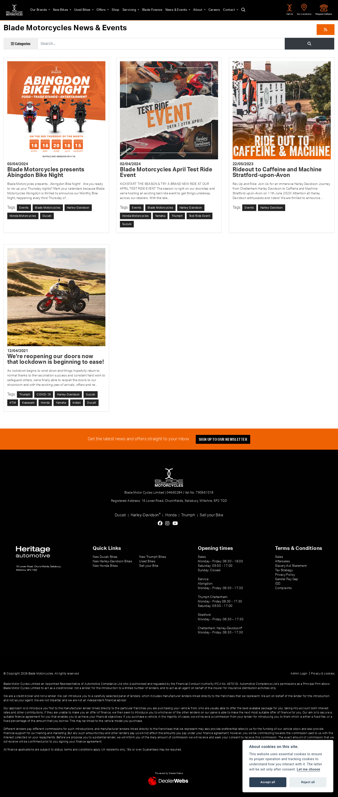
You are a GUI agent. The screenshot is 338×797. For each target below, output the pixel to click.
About (197, 9)
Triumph (188, 515)
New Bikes (60, 9)
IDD (277, 583)
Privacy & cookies (322, 673)
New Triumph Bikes (152, 557)
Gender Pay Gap (286, 579)
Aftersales (282, 561)
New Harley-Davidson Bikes (112, 561)
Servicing (128, 9)
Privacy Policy (285, 574)
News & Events (175, 9)
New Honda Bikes (105, 565)
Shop (114, 9)
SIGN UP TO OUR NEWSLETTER (223, 439)
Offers (100, 9)
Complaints (283, 588)
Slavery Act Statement (291, 565)
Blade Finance (151, 9)
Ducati (120, 515)
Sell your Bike (211, 515)
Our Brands (37, 9)
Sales (279, 557)
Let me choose (308, 769)
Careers (213, 9)
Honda (171, 515)
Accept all (268, 782)
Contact (228, 9)
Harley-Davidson (146, 515)
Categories (20, 43)
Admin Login (299, 673)
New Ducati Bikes (105, 557)
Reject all (308, 782)
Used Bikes (81, 9)
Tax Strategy (284, 570)
